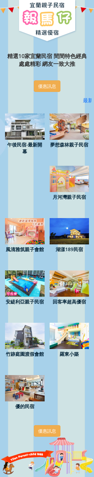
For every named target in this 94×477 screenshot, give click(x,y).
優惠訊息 (47, 86)
